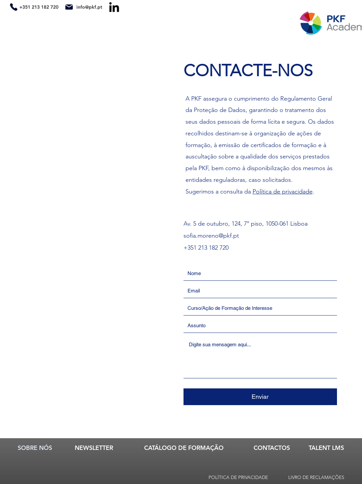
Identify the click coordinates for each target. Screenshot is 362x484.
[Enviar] (260, 396)
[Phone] (14, 7)
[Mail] (69, 7)
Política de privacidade (283, 191)
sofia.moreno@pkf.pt (211, 235)
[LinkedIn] (114, 7)
